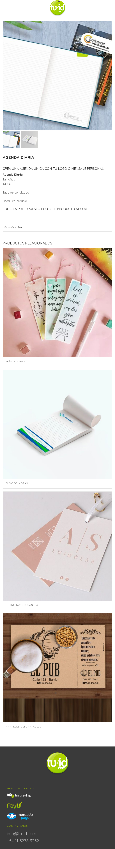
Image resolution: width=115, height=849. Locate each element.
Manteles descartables (23, 726)
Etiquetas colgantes (22, 605)
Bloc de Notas (17, 483)
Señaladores (15, 361)
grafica (18, 227)
